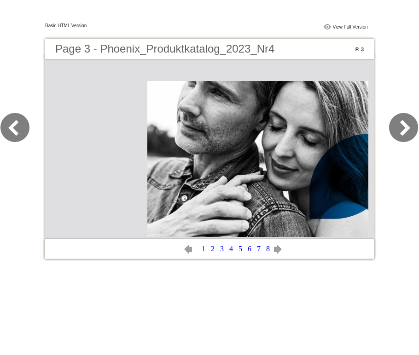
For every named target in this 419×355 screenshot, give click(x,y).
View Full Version (350, 27)
